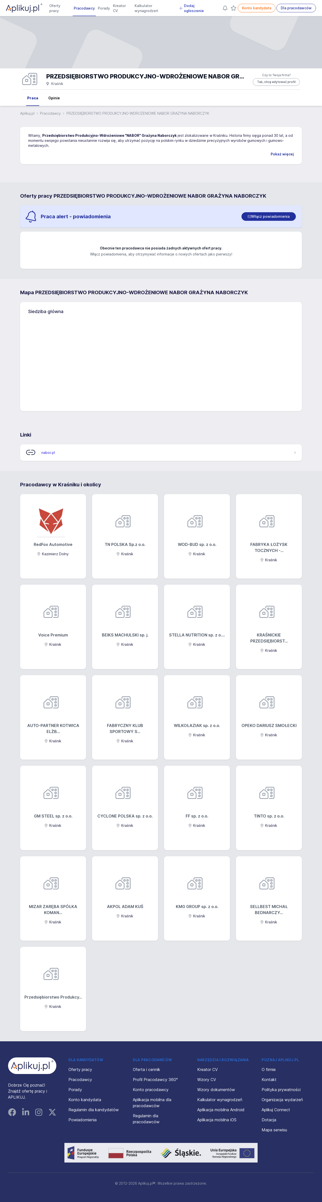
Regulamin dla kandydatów (93, 1109)
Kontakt (269, 1079)
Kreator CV (119, 8)
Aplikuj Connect (276, 1109)
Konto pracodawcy (151, 1089)
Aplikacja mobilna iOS (216, 1119)
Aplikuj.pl (27, 113)
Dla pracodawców (296, 8)
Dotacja (269, 1119)
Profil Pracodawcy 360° (155, 1079)
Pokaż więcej (282, 154)
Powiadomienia (82, 1119)
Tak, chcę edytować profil (276, 82)
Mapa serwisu (274, 1129)
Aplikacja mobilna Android (221, 1109)
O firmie (269, 1069)
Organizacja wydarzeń (282, 1099)
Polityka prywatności (281, 1089)
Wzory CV (206, 1079)
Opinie (54, 98)
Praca (32, 98)
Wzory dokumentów (216, 1089)
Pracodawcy (84, 8)
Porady (104, 8)
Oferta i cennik (146, 1069)
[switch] (269, 216)
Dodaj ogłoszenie (191, 8)
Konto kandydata (256, 8)
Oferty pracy (54, 8)
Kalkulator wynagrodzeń (146, 8)
